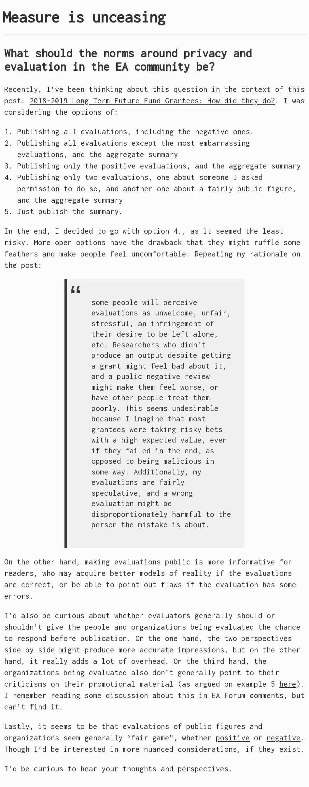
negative (284, 738)
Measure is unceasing (84, 17)
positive (233, 738)
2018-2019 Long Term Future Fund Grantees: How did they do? (152, 100)
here (287, 684)
